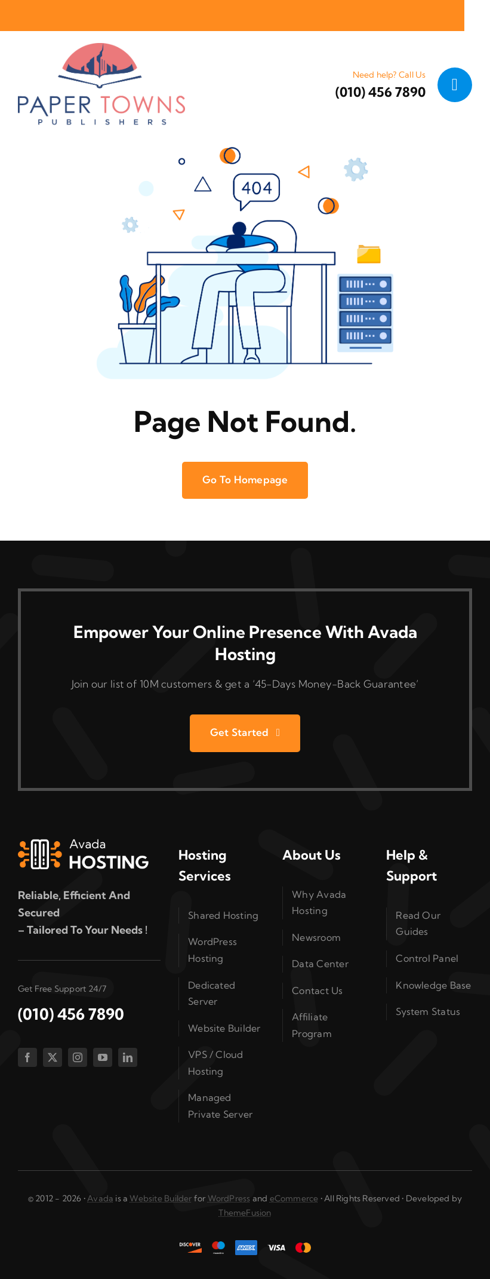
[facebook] (27, 1057)
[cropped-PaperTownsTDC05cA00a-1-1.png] (101, 48)
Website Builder (161, 1198)
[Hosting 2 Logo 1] (83, 844)
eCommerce (294, 1198)
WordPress (229, 1198)
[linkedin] (127, 1057)
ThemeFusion (244, 1212)
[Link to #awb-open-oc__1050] (454, 85)
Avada (100, 1198)
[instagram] (77, 1057)
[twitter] (52, 1057)
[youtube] (102, 1057)
